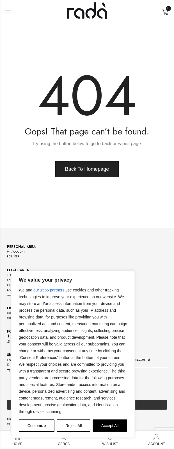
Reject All (73, 425)
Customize (37, 425)
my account (16, 252)
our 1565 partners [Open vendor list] (49, 290)
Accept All (109, 425)
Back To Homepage (87, 169)
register (13, 256)
